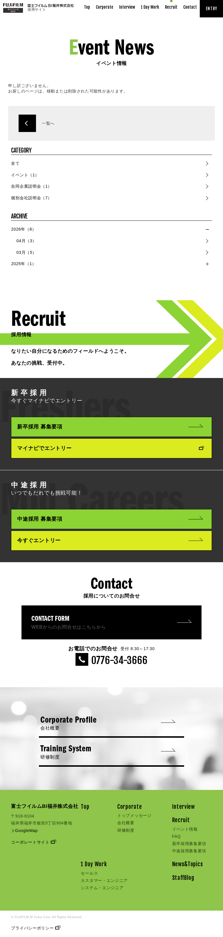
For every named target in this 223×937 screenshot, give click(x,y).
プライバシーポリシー (35, 928)
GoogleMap (24, 830)
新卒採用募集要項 (189, 843)
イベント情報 (185, 829)
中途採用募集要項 (189, 851)
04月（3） (27, 240)
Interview (127, 7)
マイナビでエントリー (110, 448)
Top (87, 7)
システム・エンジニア (102, 887)
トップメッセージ (134, 815)
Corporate (104, 7)
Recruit (171, 7)
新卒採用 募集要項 (110, 427)
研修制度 (125, 830)
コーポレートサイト (33, 842)
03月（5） (27, 252)
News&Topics (187, 864)
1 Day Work (150, 7)
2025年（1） (23, 263)
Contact (190, 7)
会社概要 (125, 822)
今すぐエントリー (110, 540)
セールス (89, 873)
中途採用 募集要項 (110, 519)
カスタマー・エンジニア (104, 880)
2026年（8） (23, 229)
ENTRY (211, 8)
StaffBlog (183, 877)
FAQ (176, 836)
